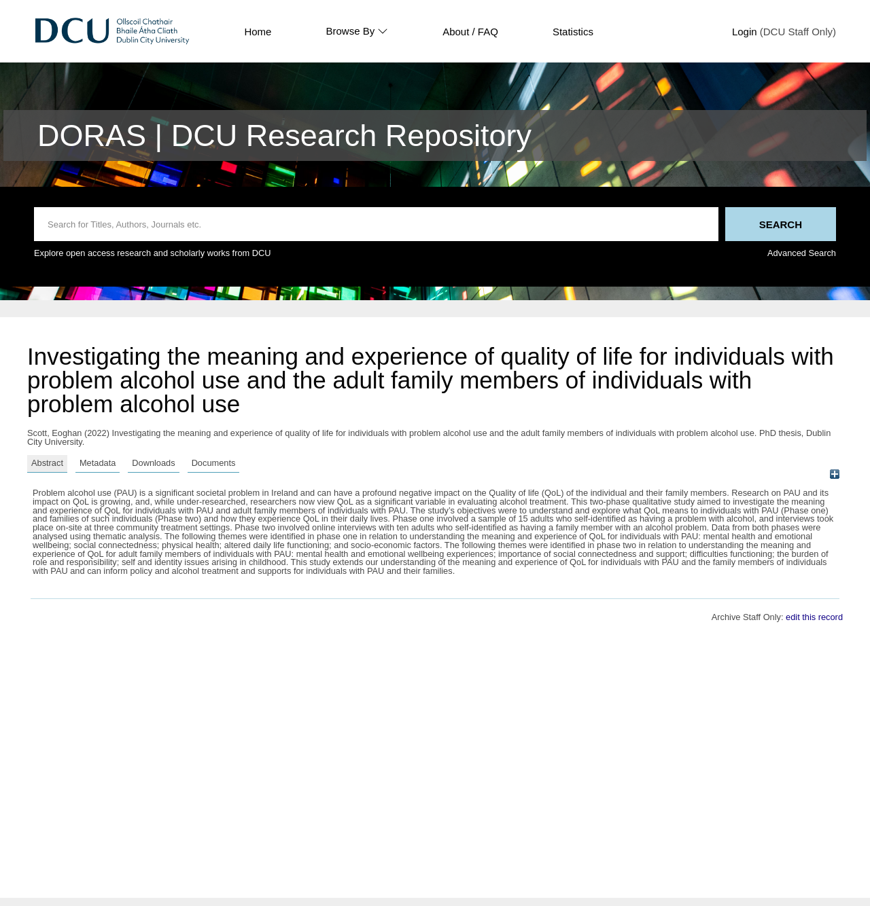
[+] (834, 474)
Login (744, 31)
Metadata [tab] (98, 463)
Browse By (357, 31)
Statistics (573, 31)
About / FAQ (470, 31)
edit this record (814, 617)
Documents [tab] (214, 463)
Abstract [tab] (47, 463)
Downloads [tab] (153, 463)
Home (257, 31)
